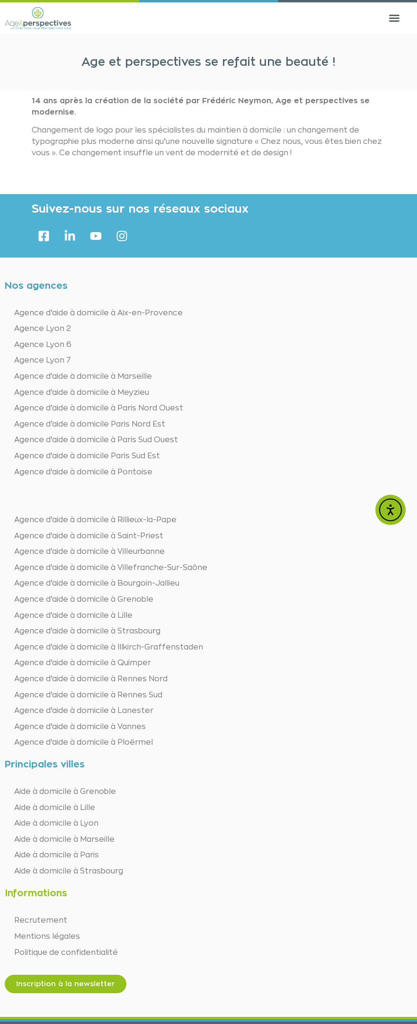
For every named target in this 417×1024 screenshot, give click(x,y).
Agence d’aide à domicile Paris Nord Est (89, 424)
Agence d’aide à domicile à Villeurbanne (89, 551)
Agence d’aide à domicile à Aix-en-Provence (98, 313)
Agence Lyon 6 (42, 344)
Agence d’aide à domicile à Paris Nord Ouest (98, 408)
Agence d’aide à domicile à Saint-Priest (88, 536)
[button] (394, 18)
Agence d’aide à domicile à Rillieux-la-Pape (95, 520)
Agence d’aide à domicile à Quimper (82, 663)
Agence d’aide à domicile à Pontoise (83, 472)
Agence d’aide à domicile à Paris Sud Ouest (96, 440)
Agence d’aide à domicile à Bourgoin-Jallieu (96, 583)
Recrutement (40, 920)
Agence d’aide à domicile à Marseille (83, 376)
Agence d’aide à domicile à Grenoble (83, 599)
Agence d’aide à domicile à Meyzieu (81, 392)
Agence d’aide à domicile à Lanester (83, 710)
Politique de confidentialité (66, 952)
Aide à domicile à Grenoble (65, 791)
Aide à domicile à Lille (54, 807)
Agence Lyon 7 (42, 360)
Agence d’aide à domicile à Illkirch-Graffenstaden (108, 647)
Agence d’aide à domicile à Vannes (80, 726)
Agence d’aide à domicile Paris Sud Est (87, 456)
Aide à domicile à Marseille (64, 839)
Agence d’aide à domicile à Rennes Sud (88, 695)
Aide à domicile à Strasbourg (68, 871)
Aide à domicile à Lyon (56, 823)
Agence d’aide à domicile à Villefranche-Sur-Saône (110, 567)
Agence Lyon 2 (42, 328)
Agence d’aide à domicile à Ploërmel (83, 742)
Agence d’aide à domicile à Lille (73, 615)
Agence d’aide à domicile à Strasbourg (87, 631)
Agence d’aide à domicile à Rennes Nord (91, 679)
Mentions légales (47, 936)
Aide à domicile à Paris (56, 855)
